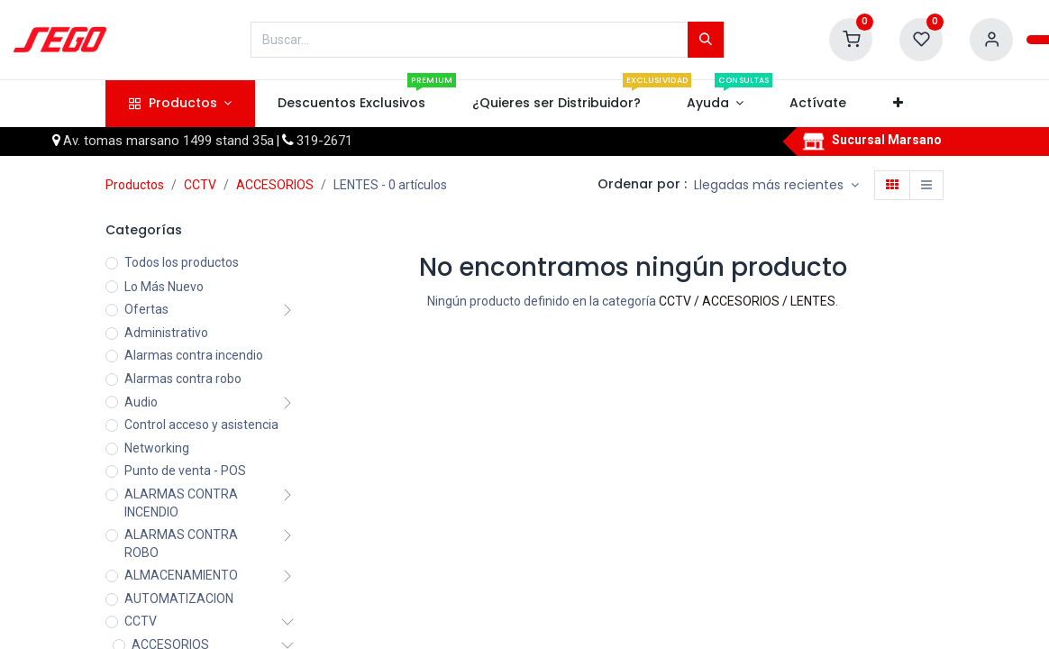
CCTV (200, 185)
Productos (134, 185)
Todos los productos (181, 262)
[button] (898, 103)
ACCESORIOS (275, 185)
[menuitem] (352, 103)
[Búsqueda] (706, 40)
